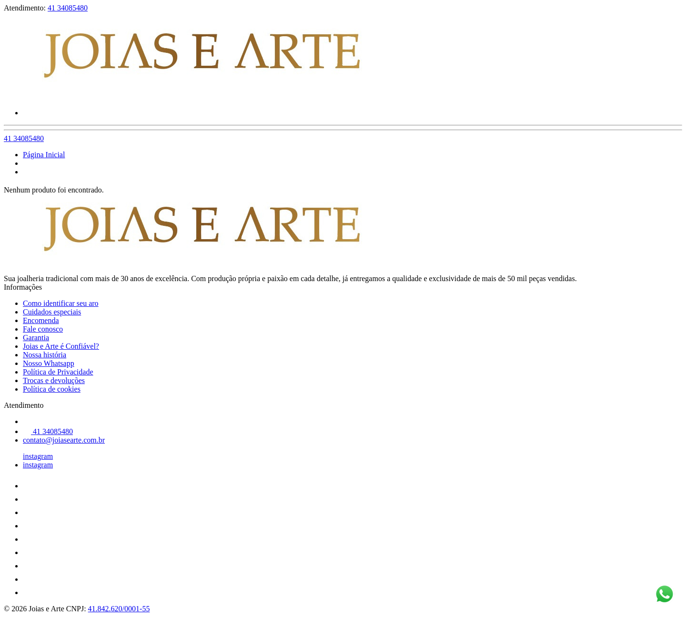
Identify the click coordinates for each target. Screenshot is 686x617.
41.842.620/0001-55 (119, 609)
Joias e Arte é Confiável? (61, 346)
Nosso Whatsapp (48, 363)
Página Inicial (44, 155)
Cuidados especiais (52, 312)
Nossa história (44, 355)
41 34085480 (68, 8)
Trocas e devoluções (54, 380)
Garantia (36, 338)
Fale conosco (43, 329)
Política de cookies (52, 389)
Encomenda (41, 320)
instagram (38, 456)
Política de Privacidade (58, 372)
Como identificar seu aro (61, 303)
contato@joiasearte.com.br (64, 440)
